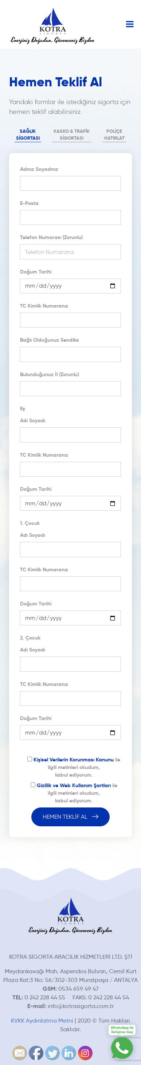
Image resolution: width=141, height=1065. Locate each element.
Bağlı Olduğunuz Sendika (49, 340)
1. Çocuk (30, 523)
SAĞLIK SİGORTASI (28, 134)
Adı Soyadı (32, 420)
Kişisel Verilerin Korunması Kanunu (74, 759)
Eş (22, 408)
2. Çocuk (30, 637)
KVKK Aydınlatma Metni (42, 1020)
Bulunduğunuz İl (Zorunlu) (49, 374)
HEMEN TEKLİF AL (70, 816)
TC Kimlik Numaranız (44, 306)
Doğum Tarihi (35, 271)
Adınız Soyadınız (39, 169)
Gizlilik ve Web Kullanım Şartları (74, 785)
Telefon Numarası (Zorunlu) (51, 237)
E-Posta (29, 203)
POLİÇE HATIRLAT (114, 134)
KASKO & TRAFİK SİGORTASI (72, 134)
